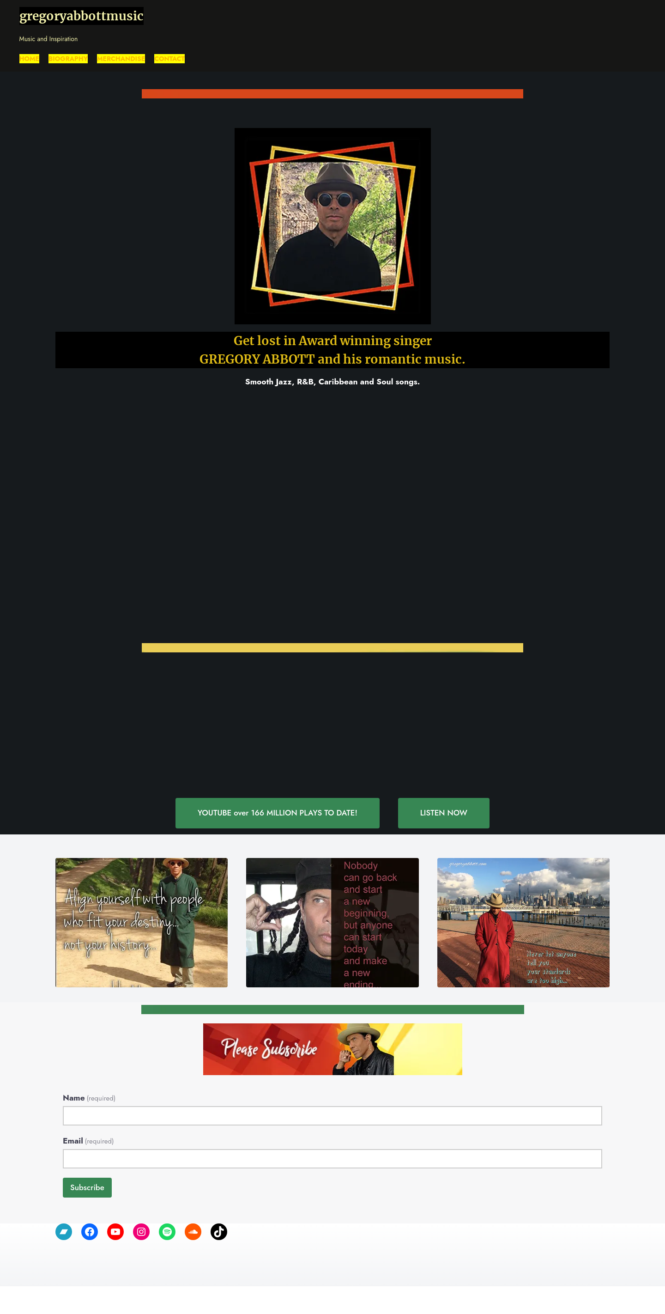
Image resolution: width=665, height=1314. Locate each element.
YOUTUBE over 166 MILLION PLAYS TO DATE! (277, 812)
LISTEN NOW (444, 812)
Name (89, 1098)
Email (88, 1141)
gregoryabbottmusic (81, 16)
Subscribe (87, 1187)
